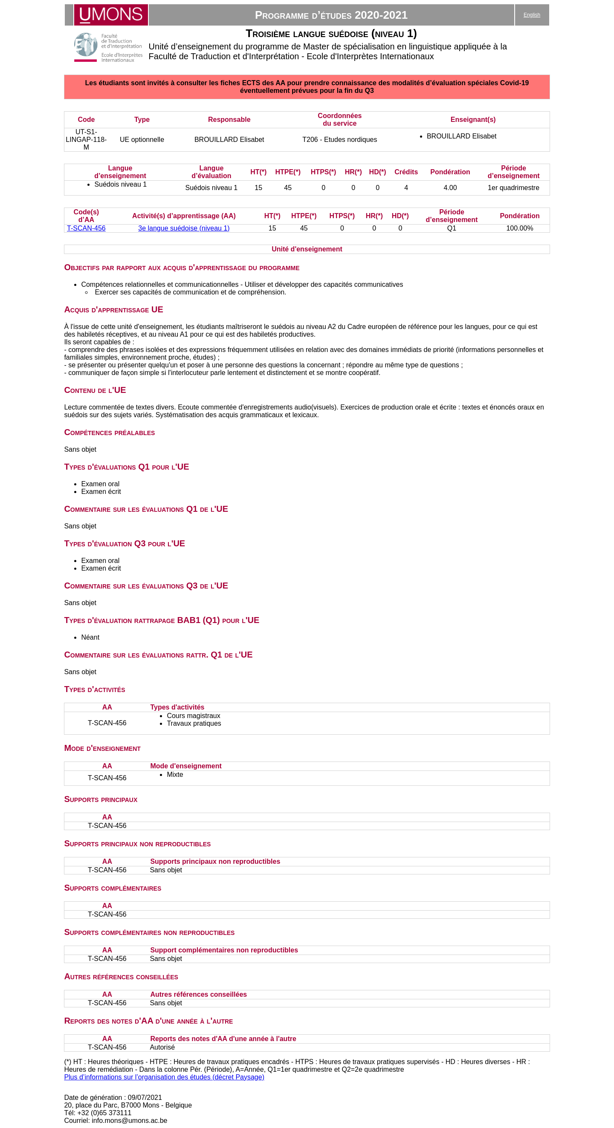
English (532, 15)
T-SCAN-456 (86, 228)
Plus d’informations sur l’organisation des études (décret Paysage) (164, 1077)
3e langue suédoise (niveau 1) (183, 228)
